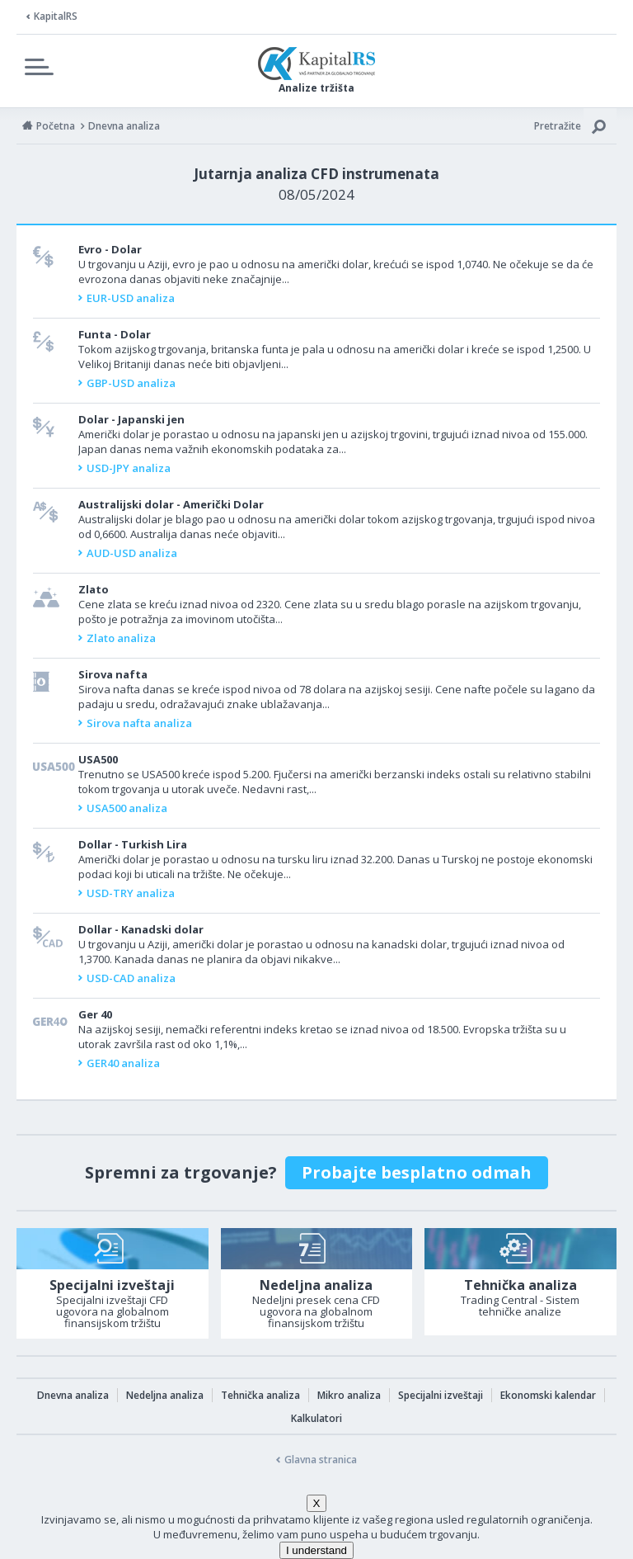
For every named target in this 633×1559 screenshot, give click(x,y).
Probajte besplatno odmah (417, 1172)
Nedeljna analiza (165, 1395)
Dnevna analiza (73, 1395)
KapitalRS (55, 16)
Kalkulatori (316, 1418)
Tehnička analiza (260, 1395)
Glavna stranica (320, 1460)
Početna (55, 126)
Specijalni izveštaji (440, 1395)
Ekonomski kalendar (548, 1395)
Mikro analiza (349, 1395)
